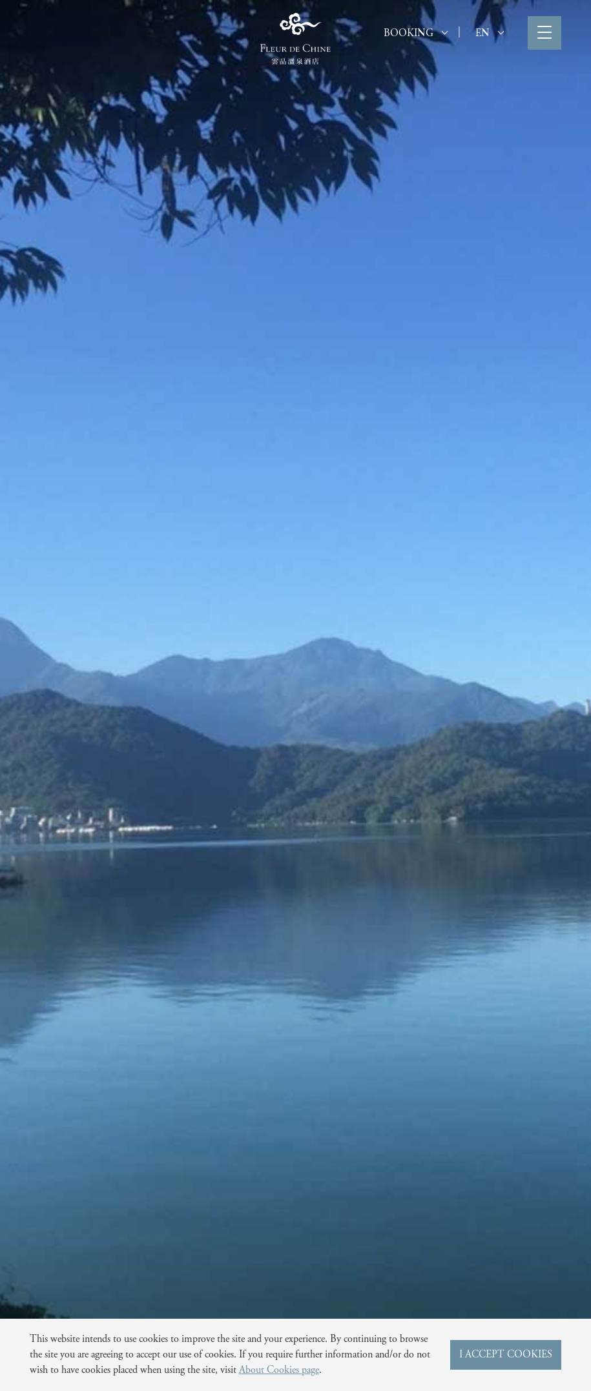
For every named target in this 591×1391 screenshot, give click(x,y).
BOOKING (416, 33)
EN (489, 33)
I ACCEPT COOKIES (505, 1355)
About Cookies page (279, 1370)
